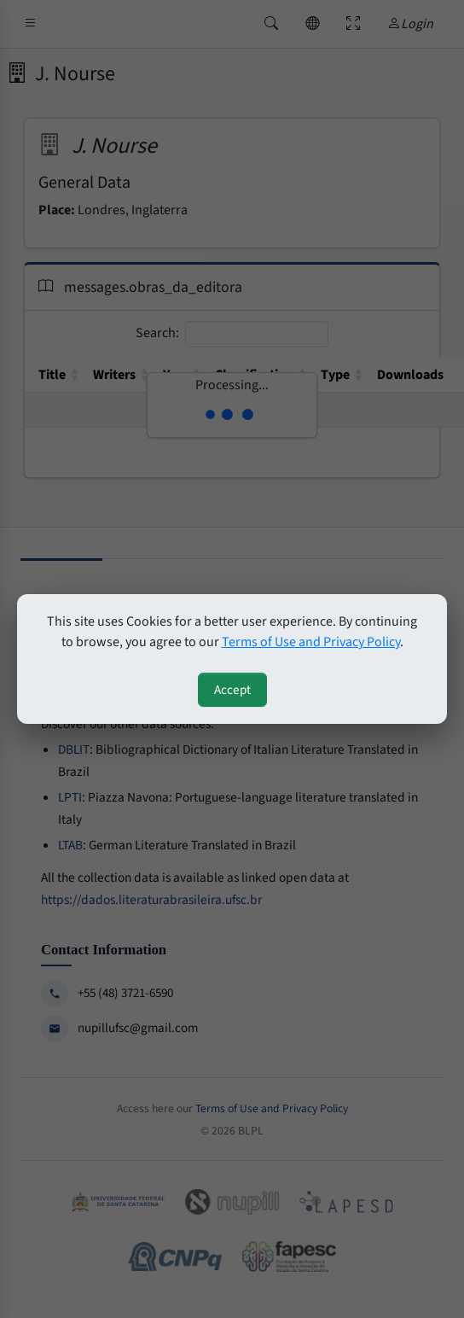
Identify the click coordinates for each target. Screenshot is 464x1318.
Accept (232, 689)
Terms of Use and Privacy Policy (311, 642)
